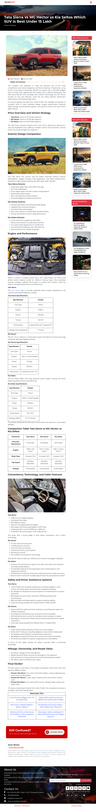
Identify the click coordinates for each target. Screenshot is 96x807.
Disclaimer (25, 806)
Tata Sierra (15, 290)
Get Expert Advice (54, 732)
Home (6, 25)
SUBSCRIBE (85, 780)
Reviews (13, 25)
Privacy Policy (77, 806)
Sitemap (17, 806)
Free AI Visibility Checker (17, 801)
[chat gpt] (67, 795)
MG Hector (15, 337)
